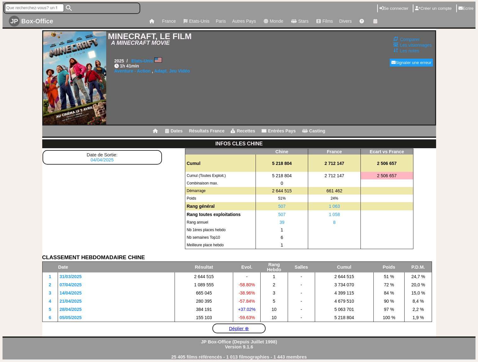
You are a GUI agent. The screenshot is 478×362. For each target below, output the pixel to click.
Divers (345, 21)
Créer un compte (433, 8)
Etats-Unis (196, 21)
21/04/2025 (71, 301)
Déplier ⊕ (239, 328)
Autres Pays (244, 21)
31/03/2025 (71, 276)
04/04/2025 (101, 159)
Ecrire (466, 8)
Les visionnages (416, 45)
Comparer (410, 39)
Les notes (409, 50)
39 (282, 222)
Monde (272, 21)
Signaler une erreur (411, 62)
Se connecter (393, 8)
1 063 (334, 206)
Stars (299, 21)
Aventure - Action (132, 70)
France (169, 21)
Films (324, 21)
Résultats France (207, 130)
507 (281, 206)
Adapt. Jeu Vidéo (172, 70)
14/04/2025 (71, 292)
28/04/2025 (71, 309)
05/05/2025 (71, 317)
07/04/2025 (71, 284)
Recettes (243, 130)
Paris (221, 21)
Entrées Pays (279, 130)
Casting (313, 130)
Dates (173, 130)
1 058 (334, 214)
